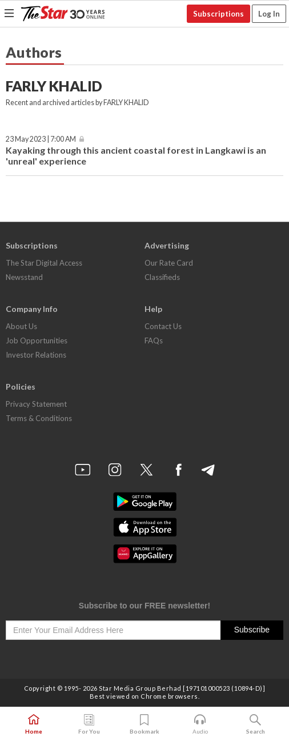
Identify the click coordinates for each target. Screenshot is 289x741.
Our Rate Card (168, 262)
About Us (21, 326)
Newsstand (24, 277)
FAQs (153, 340)
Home (33, 724)
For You (89, 724)
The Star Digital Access (44, 262)
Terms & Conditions (39, 418)
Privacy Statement (36, 403)
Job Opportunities (36, 340)
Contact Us (163, 326)
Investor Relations (36, 354)
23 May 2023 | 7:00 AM (41, 139)
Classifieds (162, 277)
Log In (269, 13)
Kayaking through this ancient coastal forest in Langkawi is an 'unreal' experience (136, 155)
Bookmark (144, 724)
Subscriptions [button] (218, 13)
